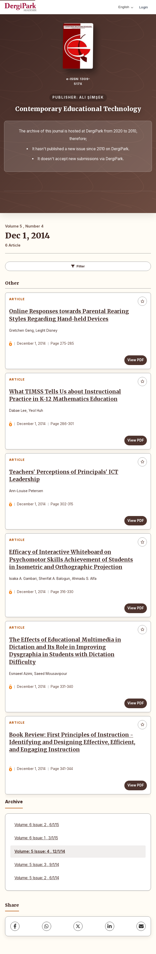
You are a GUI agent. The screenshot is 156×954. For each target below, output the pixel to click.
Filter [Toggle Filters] (78, 266)
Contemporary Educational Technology (78, 109)
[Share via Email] (141, 926)
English (125, 7)
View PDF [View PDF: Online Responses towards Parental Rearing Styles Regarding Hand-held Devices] (135, 360)
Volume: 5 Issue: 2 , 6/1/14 (36, 877)
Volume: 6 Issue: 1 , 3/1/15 (36, 838)
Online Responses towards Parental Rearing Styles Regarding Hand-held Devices (69, 315)
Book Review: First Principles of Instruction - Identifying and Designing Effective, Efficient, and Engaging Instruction (72, 742)
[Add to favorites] (142, 301)
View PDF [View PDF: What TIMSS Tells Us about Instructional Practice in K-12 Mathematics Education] (135, 440)
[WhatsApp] (46, 926)
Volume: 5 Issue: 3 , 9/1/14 (36, 864)
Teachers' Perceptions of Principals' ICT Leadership (63, 476)
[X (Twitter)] (78, 926)
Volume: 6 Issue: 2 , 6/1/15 (36, 824)
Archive (14, 801)
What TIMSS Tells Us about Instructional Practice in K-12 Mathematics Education (65, 395)
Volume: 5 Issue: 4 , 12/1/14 (39, 851)
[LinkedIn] (109, 926)
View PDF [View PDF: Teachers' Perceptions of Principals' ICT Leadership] (135, 521)
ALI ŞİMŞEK (91, 97)
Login (143, 7)
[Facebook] (14, 926)
